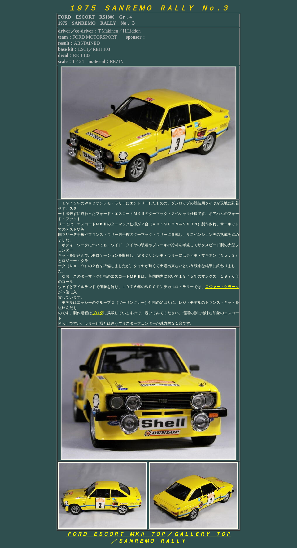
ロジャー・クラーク (222, 287)
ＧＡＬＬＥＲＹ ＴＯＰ (202, 534)
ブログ (97, 313)
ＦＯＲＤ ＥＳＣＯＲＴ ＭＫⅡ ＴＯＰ (116, 534)
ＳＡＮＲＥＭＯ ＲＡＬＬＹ (152, 541)
